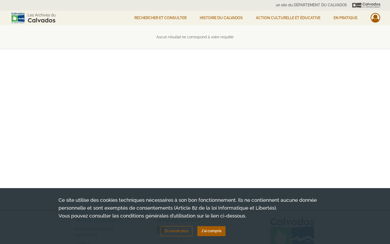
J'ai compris (211, 231)
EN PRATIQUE (345, 18)
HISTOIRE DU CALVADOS (221, 18)
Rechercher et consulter (160, 18)
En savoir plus (176, 231)
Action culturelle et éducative (288, 18)
